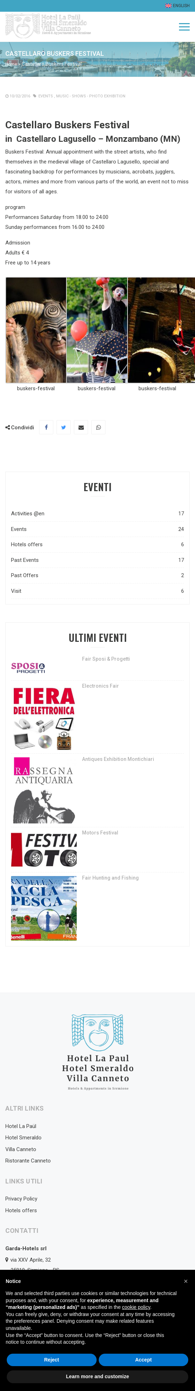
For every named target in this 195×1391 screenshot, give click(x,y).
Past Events (97, 560)
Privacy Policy (21, 1199)
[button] (185, 1281)
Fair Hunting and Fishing (110, 878)
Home (11, 64)
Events (45, 96)
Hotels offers (97, 544)
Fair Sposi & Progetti (106, 659)
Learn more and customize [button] (97, 1376)
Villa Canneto (20, 1149)
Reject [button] (51, 1360)
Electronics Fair (100, 686)
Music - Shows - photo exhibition (90, 96)
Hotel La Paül (20, 1126)
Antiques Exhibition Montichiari (118, 759)
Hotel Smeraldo (23, 1137)
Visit (97, 591)
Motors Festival (100, 833)
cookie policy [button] (136, 1307)
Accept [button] (143, 1360)
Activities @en (97, 514)
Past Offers (97, 575)
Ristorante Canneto (28, 1161)
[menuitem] (176, 6)
